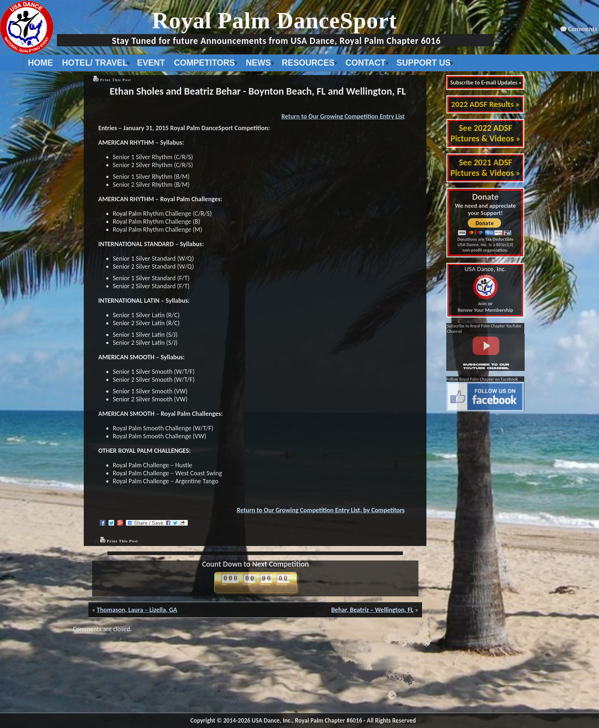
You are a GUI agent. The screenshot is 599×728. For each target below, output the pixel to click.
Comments (582, 29)
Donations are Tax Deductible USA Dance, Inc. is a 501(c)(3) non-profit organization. (485, 244)
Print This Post (115, 80)
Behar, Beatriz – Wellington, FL (372, 610)
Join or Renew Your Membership (485, 289)
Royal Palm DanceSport (274, 20)
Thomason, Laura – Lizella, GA (137, 610)
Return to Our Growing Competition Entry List (343, 116)
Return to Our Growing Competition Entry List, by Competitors (321, 510)
